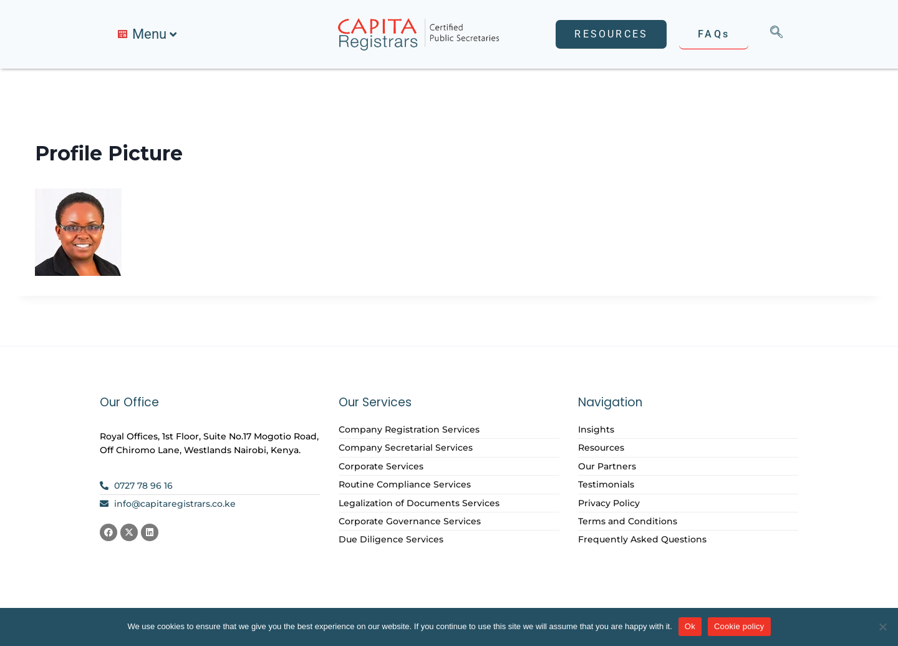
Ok (690, 626)
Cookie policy (739, 626)
